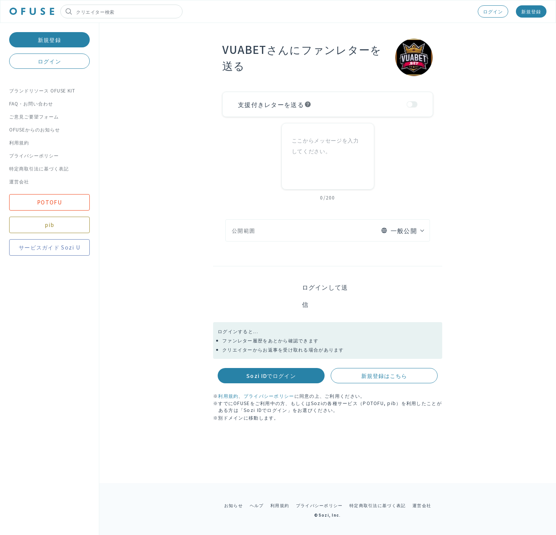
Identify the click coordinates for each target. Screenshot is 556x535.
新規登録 (531, 11)
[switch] (412, 104)
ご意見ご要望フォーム (34, 116)
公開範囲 (243, 230)
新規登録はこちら (384, 375)
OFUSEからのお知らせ (34, 129)
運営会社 (19, 181)
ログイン (493, 11)
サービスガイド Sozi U (49, 247)
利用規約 (19, 142)
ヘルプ (257, 505)
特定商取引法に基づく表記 (39, 168)
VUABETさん (255, 49)
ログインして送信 (325, 295)
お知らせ (233, 505)
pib (50, 225)
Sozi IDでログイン (271, 375)
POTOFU (49, 202)
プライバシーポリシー (34, 155)
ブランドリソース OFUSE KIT (42, 90)
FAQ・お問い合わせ (31, 103)
